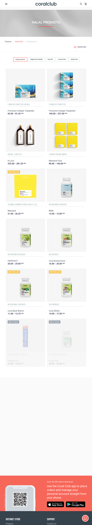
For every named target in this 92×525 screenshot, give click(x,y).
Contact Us (51, 524)
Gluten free (74, 59)
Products (9, 524)
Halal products (20, 59)
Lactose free (62, 59)
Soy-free (50, 59)
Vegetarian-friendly (36, 59)
